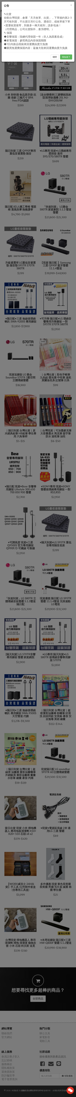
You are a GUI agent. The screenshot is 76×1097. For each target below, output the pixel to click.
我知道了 (66, 57)
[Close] (71, 5)
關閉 (55, 57)
